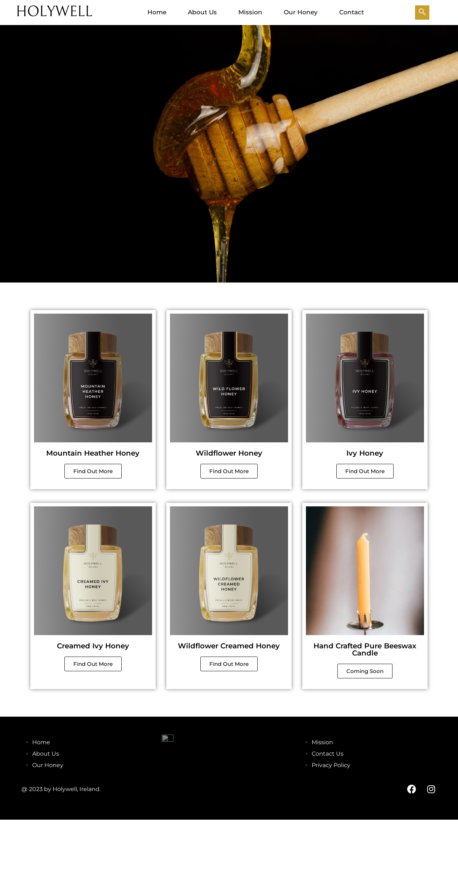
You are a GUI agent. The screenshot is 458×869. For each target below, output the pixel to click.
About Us (202, 12)
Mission (250, 12)
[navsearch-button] (422, 12)
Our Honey (301, 12)
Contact (351, 12)
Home (156, 12)
